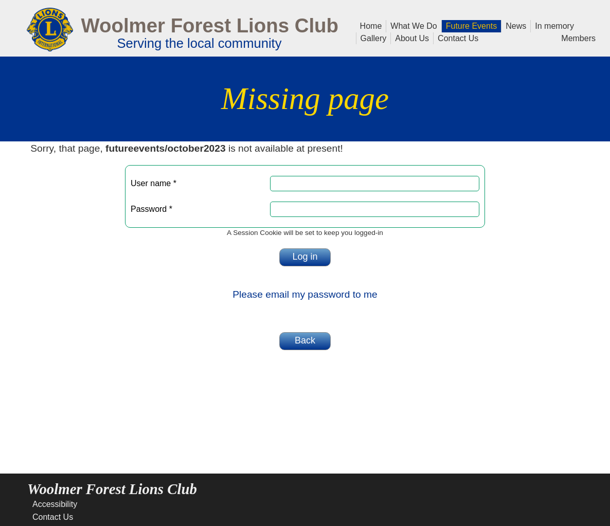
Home (371, 25)
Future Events (469, 25)
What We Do (411, 25)
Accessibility (54, 504)
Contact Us (456, 37)
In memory (554, 25)
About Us (410, 37)
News (513, 25)
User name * (153, 183)
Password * (151, 209)
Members (578, 37)
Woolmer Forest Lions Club (209, 25)
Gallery (371, 37)
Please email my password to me (305, 294)
